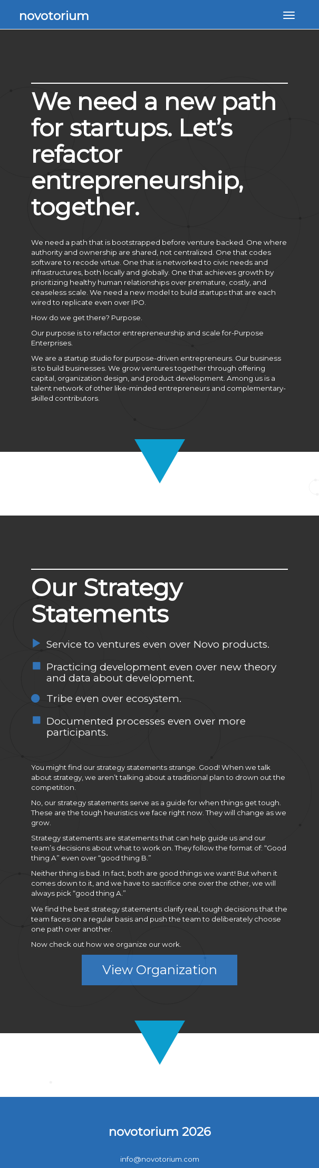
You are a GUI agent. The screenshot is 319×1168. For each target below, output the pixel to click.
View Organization (159, 969)
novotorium (54, 15)
